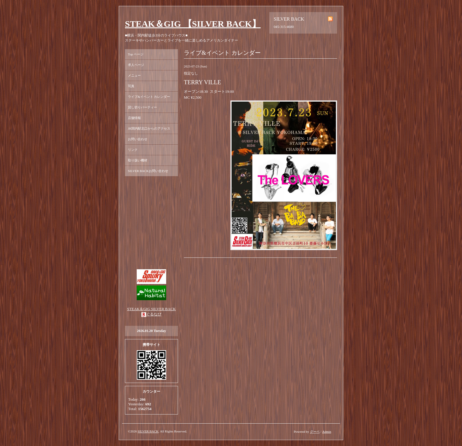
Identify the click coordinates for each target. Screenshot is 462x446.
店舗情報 (134, 118)
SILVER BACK (148, 431)
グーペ (315, 431)
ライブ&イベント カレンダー (149, 96)
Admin (326, 431)
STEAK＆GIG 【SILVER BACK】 (193, 24)
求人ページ (136, 65)
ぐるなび (153, 314)
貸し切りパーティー (142, 107)
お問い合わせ (137, 139)
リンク (133, 149)
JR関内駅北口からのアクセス (149, 128)
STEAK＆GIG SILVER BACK (151, 309)
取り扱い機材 (137, 160)
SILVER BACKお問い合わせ (148, 171)
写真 (131, 86)
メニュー (134, 75)
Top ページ (135, 54)
